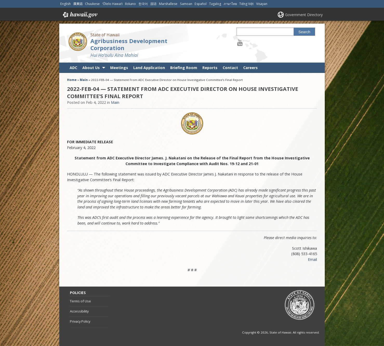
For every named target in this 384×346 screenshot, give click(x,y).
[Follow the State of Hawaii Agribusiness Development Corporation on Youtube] (240, 42)
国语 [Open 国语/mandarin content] (153, 4)
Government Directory (304, 14)
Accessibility (79, 311)
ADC (73, 67)
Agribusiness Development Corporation (128, 44)
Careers (250, 67)
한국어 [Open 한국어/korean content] (143, 4)
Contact (230, 67)
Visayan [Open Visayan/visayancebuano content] (261, 4)
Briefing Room (183, 67)
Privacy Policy (80, 321)
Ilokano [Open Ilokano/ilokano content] (130, 4)
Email (312, 259)
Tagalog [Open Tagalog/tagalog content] (215, 4)
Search (304, 32)
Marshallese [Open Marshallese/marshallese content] (168, 4)
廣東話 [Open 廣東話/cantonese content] (78, 4)
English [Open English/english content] (65, 4)
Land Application (149, 67)
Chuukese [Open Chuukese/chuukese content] (92, 4)
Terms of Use (80, 301)
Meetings (119, 67)
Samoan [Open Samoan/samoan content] (186, 4)
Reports (209, 67)
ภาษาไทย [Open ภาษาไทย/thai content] (230, 4)
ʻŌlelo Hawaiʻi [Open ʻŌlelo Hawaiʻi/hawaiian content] (112, 4)
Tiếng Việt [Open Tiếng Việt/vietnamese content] (246, 4)
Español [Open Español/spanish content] (201, 4)
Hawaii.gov (79, 15)
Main (84, 80)
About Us (91, 67)
